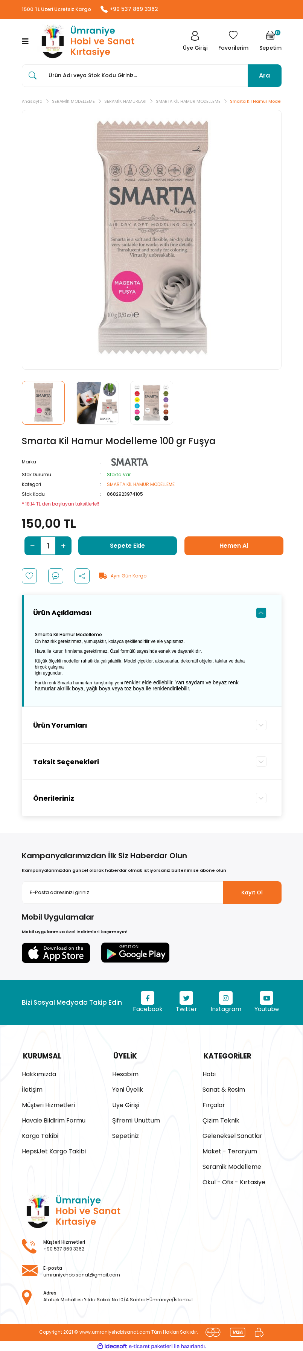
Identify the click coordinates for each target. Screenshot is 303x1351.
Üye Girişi (125, 1104)
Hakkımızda (39, 1073)
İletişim (32, 1088)
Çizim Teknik (221, 1119)
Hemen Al (233, 546)
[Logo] (86, 42)
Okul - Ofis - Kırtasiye (234, 1181)
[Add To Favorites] (29, 576)
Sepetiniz (125, 1135)
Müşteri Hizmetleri (48, 1104)
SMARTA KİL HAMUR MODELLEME (141, 484)
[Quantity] (48, 546)
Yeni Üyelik (127, 1088)
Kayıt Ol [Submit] (252, 893)
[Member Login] (194, 41)
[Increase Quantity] (63, 546)
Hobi (209, 1073)
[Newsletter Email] (152, 893)
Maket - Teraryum (230, 1150)
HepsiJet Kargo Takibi (54, 1150)
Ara (264, 76)
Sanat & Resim (224, 1088)
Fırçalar (214, 1104)
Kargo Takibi (40, 1135)
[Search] (152, 76)
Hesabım (125, 1073)
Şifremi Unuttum (136, 1119)
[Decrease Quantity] (32, 546)
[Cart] (270, 41)
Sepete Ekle (127, 546)
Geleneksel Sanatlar (232, 1135)
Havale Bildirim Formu (53, 1119)
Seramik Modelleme (232, 1166)
